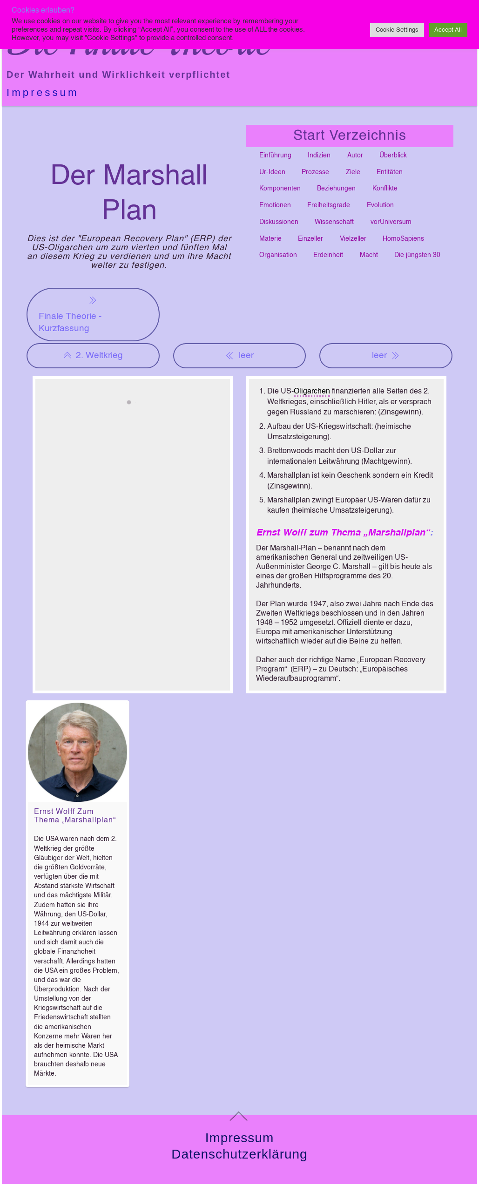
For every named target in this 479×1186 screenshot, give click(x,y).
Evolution (380, 205)
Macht (369, 255)
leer (239, 356)
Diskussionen (278, 222)
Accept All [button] (448, 30)
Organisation (278, 255)
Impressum (43, 92)
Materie (270, 239)
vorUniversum (391, 222)
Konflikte (385, 188)
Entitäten (390, 172)
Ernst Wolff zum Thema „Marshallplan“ (343, 533)
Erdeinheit (328, 255)
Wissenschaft (334, 222)
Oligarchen (312, 391)
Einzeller (310, 239)
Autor (355, 155)
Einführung (275, 155)
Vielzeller (353, 239)
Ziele (353, 172)
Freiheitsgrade (328, 205)
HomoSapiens (403, 239)
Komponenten (280, 188)
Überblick (393, 155)
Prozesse (315, 172)
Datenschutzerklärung (239, 1154)
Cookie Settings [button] (397, 30)
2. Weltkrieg (93, 356)
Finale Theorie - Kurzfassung (70, 313)
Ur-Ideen (272, 172)
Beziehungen (336, 188)
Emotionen (275, 205)
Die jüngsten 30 (417, 255)
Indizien (319, 155)
